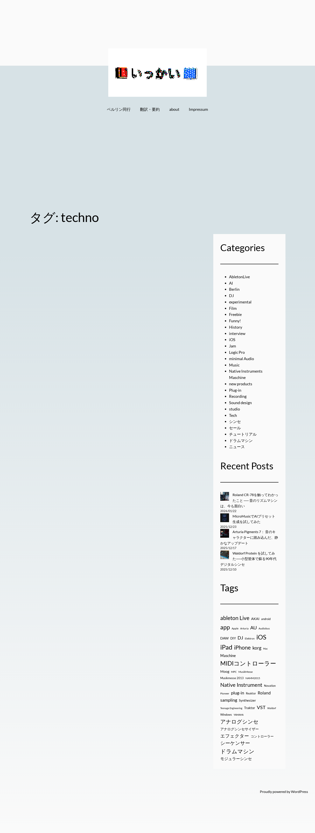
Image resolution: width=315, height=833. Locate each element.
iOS (232, 339)
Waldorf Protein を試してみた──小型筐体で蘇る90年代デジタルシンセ (248, 558)
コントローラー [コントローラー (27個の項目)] (262, 736)
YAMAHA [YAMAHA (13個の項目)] (238, 714)
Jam (232, 345)
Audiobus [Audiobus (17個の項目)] (264, 628)
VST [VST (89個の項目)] (261, 707)
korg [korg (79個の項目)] (256, 648)
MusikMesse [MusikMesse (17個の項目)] (245, 671)
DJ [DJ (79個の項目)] (240, 638)
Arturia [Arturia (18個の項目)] (244, 628)
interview (237, 333)
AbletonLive (239, 276)
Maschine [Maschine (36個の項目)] (228, 655)
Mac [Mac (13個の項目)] (265, 648)
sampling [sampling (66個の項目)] (228, 700)
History (235, 327)
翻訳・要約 (150, 109)
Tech (233, 415)
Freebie (235, 314)
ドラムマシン (241, 440)
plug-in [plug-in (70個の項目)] (237, 692)
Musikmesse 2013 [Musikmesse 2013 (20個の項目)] (232, 678)
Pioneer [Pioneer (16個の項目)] (224, 693)
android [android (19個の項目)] (266, 619)
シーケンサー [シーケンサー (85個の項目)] (235, 743)
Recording (238, 396)
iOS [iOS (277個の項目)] (261, 637)
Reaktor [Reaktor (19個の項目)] (251, 693)
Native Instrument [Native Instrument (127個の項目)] (241, 685)
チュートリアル (243, 434)
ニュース (237, 446)
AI (231, 283)
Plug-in (235, 390)
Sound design (240, 402)
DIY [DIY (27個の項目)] (233, 638)
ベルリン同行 (119, 109)
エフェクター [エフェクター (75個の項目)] (234, 735)
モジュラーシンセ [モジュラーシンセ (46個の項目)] (236, 758)
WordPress (299, 791)
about (174, 109)
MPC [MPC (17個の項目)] (234, 671)
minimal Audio (241, 358)
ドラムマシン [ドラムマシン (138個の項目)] (237, 751)
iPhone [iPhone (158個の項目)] (242, 647)
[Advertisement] (157, 169)
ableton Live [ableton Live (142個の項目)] (234, 618)
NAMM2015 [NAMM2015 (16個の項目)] (252, 678)
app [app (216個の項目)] (225, 627)
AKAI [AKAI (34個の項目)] (255, 618)
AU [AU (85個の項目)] (253, 627)
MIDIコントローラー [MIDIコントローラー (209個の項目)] (248, 663)
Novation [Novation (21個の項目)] (270, 685)
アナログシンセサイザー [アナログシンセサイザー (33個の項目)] (239, 729)
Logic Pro (237, 352)
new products (240, 383)
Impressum (198, 109)
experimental (240, 301)
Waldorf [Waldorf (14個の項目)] (271, 708)
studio (234, 409)
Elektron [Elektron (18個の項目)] (250, 638)
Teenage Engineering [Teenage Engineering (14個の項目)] (231, 708)
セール (235, 427)
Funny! (235, 320)
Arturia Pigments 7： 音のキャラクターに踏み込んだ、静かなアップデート (249, 537)
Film (233, 308)
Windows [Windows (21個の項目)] (226, 714)
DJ (231, 295)
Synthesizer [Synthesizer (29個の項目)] (247, 700)
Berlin (234, 289)
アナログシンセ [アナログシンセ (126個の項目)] (239, 721)
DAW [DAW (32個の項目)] (224, 638)
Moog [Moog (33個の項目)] (224, 671)
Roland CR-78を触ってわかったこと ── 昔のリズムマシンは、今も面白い (249, 500)
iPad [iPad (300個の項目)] (226, 647)
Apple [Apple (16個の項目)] (235, 628)
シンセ (235, 421)
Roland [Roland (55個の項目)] (264, 692)
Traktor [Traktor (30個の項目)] (249, 708)
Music (234, 365)
